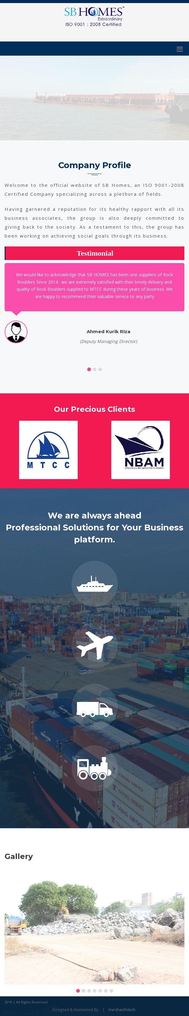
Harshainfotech (122, 1009)
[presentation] (9, 926)
